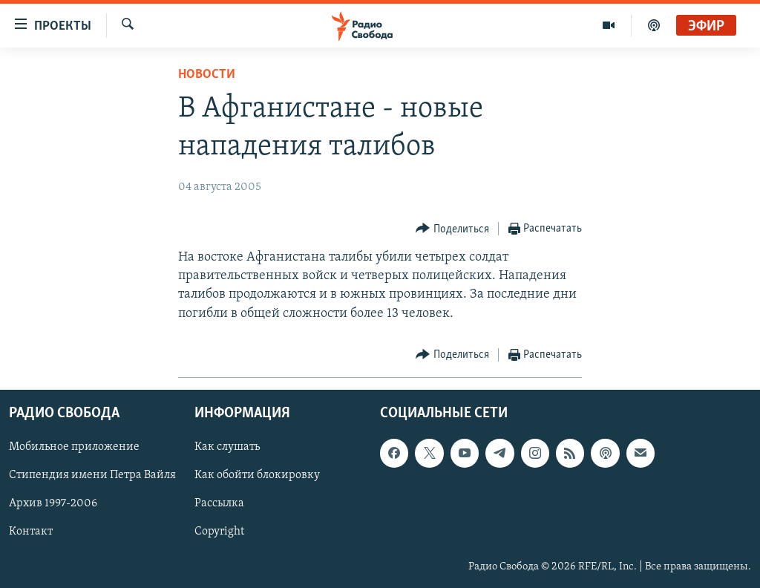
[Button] (452, 229)
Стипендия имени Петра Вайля (92, 475)
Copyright (219, 532)
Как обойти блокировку (257, 475)
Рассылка (219, 503)
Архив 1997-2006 (53, 503)
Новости (206, 75)
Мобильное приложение (74, 447)
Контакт (31, 532)
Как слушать (227, 447)
